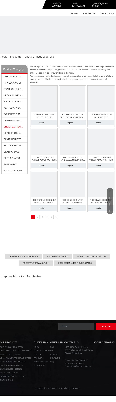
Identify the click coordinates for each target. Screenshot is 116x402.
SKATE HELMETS (12, 139)
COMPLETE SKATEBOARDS (15, 114)
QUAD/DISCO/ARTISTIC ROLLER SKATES (17, 351)
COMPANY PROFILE (42, 351)
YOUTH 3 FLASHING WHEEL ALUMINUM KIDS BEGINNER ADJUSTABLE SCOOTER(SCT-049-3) (101, 158)
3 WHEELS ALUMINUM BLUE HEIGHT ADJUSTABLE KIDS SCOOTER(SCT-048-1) (101, 116)
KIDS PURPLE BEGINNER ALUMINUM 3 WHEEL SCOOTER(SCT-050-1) (44, 201)
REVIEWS (54, 354)
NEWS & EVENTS (41, 362)
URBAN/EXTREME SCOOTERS (12, 376)
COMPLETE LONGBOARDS (15, 120)
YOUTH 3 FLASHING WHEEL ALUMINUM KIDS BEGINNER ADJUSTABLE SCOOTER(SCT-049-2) (72, 158)
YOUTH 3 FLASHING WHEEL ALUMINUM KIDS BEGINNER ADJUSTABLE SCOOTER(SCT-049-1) (44, 158)
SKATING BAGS (11, 152)
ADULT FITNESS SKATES (10, 354)
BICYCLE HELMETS (13, 145)
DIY (51, 351)
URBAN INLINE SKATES (15, 95)
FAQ (52, 362)
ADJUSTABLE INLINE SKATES (15, 76)
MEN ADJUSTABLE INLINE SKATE (23, 257)
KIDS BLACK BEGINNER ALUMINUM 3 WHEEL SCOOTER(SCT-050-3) (101, 201)
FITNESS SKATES (13, 83)
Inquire (37, 122)
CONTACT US (39, 365)
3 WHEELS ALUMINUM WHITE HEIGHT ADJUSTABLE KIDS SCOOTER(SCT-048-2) (44, 116)
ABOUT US (89, 13)
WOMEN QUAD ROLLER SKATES (91, 257)
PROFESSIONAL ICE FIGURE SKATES (75, 263)
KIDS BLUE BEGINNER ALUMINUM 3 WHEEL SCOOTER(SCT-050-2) (72, 201)
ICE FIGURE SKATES (14, 102)
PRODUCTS (107, 13)
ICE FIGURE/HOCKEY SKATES (12, 362)
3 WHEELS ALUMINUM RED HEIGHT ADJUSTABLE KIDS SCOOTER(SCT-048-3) (72, 116)
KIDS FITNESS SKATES (57, 257)
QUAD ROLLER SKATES (15, 89)
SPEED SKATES (12, 158)
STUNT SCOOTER (13, 171)
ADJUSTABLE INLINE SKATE (11, 347)
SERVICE (38, 354)
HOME (74, 13)
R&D (52, 347)
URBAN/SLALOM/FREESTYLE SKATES (15, 358)
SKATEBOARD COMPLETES (11, 365)
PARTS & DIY (10, 164)
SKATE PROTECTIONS (15, 133)
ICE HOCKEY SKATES (15, 108)
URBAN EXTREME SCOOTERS (15, 127)
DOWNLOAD (55, 358)
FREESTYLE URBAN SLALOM (36, 263)
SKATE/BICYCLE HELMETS (11, 369)
